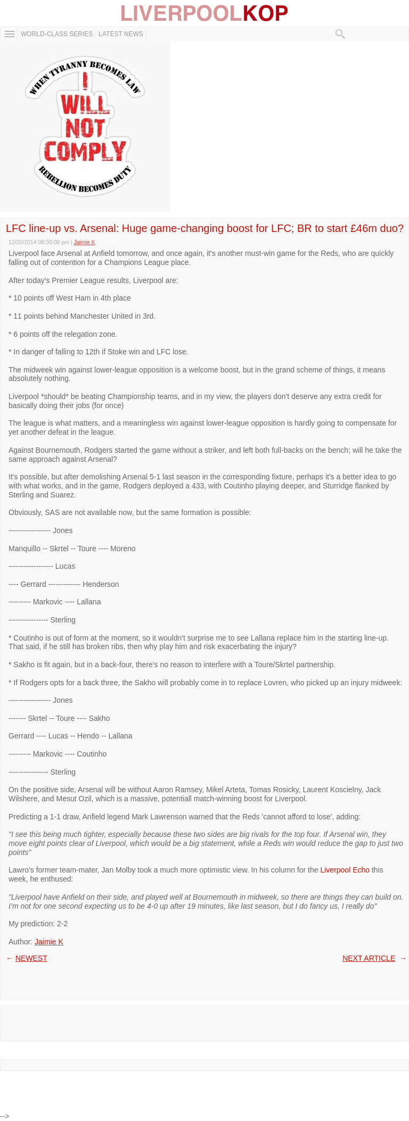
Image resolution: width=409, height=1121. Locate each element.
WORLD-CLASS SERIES (57, 34)
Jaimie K (49, 941)
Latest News (121, 34)
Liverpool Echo (345, 870)
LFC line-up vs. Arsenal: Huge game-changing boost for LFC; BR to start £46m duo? (205, 228)
